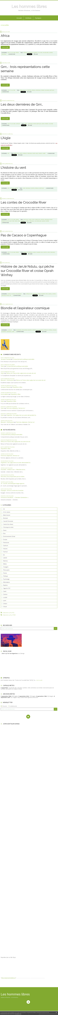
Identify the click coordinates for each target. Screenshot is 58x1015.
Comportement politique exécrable (23, 359)
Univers (5, 603)
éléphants (40, 330)
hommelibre (4, 394)
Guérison (5, 545)
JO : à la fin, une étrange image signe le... (13, 483)
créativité (16, 153)
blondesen (19, 330)
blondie (30, 330)
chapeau (50, 330)
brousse (39, 221)
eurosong (29, 252)
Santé (4, 591)
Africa (5, 36)
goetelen (51, 90)
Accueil (19, 18)
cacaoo (25, 252)
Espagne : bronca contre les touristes (12, 490)
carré (44, 153)
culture (40, 52)
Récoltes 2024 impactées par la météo (12, 476)
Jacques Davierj (5, 359)
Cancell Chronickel (8, 521)
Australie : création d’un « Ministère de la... (13, 469)
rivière (47, 221)
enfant (40, 153)
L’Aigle (6, 138)
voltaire (51, 123)
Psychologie (6, 579)
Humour (5, 552)
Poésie (5, 573)
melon (54, 330)
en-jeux (24, 90)
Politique (5, 576)
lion (36, 221)
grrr (21, 90)
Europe (5, 539)
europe (51, 52)
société (5, 597)
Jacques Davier (5, 387)
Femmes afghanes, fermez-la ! (15, 408)
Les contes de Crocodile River (23, 202)
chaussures (46, 52)
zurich (27, 221)
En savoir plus (18, 1013)
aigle (37, 153)
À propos (38, 18)
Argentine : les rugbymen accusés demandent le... (21, 415)
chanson (38, 252)
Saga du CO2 (6, 588)
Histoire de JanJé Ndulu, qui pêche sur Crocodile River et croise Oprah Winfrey (27, 271)
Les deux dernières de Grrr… (22, 104)
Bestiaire (5, 518)
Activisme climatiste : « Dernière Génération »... (15, 497)
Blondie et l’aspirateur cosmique (25, 308)
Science (5, 594)
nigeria (35, 52)
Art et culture (6, 512)
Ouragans (5, 567)
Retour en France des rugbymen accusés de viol (21, 373)
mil (10, 295)
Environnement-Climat (9, 536)
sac (31, 293)
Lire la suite (5, 47)
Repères (5, 585)
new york (11, 221)
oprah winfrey (21, 221)
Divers (4, 530)
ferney (46, 123)
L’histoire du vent (13, 167)
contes (32, 188)
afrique (25, 52)
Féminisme (6, 542)
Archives (28, 18)
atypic (33, 219)
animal (50, 293)
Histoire (5, 548)
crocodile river (48, 219)
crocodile (3, 54)
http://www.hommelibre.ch (8, 978)
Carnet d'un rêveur (8, 524)
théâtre (29, 90)
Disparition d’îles (17, 387)
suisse (34, 252)
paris (16, 221)
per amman (25, 330)
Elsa (4, 533)
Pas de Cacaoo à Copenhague (24, 235)
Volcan (5, 606)
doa (42, 252)
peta (47, 293)
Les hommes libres (29, 6)
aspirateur (35, 330)
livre (24, 188)
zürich (54, 293)
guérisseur (30, 52)
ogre (13, 331)
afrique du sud (5, 221)
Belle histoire (6, 515)
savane (43, 221)
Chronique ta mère (8, 527)
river (34, 123)
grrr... (26, 123)
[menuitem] (19, 18)
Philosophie (6, 570)
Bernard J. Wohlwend (7, 380)
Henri (2, 366)
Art (4, 509)
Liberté (5, 558)
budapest (3, 331)
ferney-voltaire (45, 90)
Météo (5, 564)
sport (4, 600)
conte (43, 123)
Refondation (6, 582)
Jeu (4, 555)
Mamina (5, 561)
